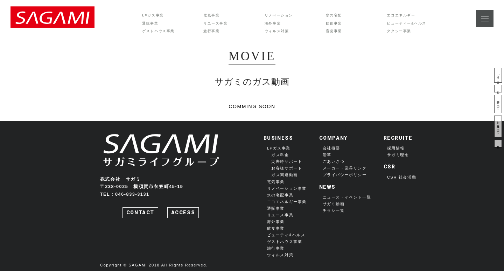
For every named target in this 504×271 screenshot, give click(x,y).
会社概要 (331, 148)
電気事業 (211, 15)
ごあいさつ (334, 161)
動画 (498, 143)
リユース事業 (215, 23)
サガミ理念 (398, 155)
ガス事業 (498, 75)
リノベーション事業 (287, 188)
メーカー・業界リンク (345, 168)
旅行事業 (211, 31)
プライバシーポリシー (345, 175)
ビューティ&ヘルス (286, 235)
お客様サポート (498, 126)
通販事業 (150, 23)
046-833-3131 (132, 194)
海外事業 (273, 23)
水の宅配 (334, 15)
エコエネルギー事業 (287, 202)
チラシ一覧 (334, 210)
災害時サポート (498, 104)
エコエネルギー (401, 15)
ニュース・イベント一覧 (347, 197)
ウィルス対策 (277, 31)
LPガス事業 (153, 15)
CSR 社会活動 (401, 177)
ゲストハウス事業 (158, 31)
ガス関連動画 (284, 175)
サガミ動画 (334, 204)
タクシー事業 (399, 31)
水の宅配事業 (280, 195)
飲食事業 (334, 23)
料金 (498, 88)
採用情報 (396, 148)
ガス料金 (280, 155)
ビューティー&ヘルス (406, 23)
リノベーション (279, 15)
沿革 (327, 155)
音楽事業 (334, 31)
